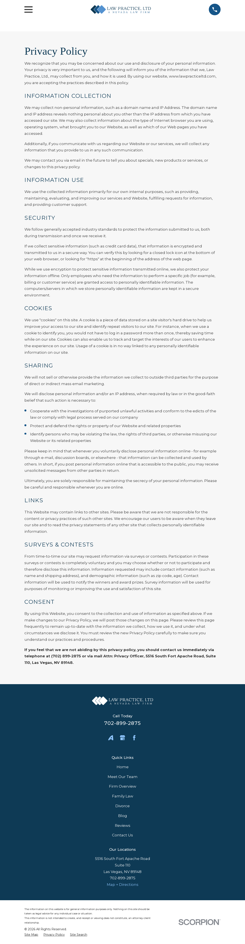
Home (123, 767)
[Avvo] (110, 737)
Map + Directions (122, 884)
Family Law (122, 796)
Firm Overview (122, 786)
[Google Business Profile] (122, 737)
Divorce (122, 806)
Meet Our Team (123, 777)
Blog (122, 816)
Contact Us (122, 835)
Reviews (122, 825)
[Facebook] (134, 737)
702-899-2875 (122, 723)
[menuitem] (31, 934)
